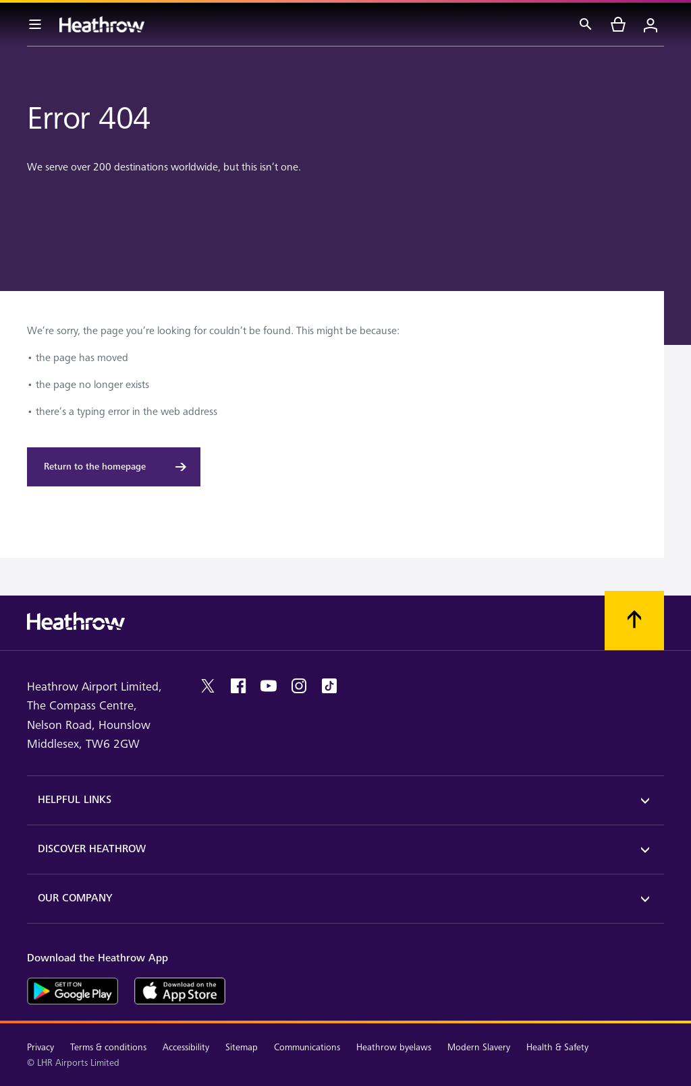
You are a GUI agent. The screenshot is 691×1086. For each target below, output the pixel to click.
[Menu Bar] (35, 24)
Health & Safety (557, 1047)
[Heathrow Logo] (101, 24)
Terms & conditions (108, 1047)
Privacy (40, 1047)
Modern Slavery (478, 1047)
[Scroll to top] (634, 620)
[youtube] (268, 686)
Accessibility (186, 1047)
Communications (307, 1047)
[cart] (618, 24)
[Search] (585, 24)
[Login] (650, 24)
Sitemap (241, 1047)
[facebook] (238, 686)
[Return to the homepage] (113, 466)
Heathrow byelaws (393, 1047)
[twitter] (208, 686)
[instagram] (299, 686)
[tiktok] (329, 686)
